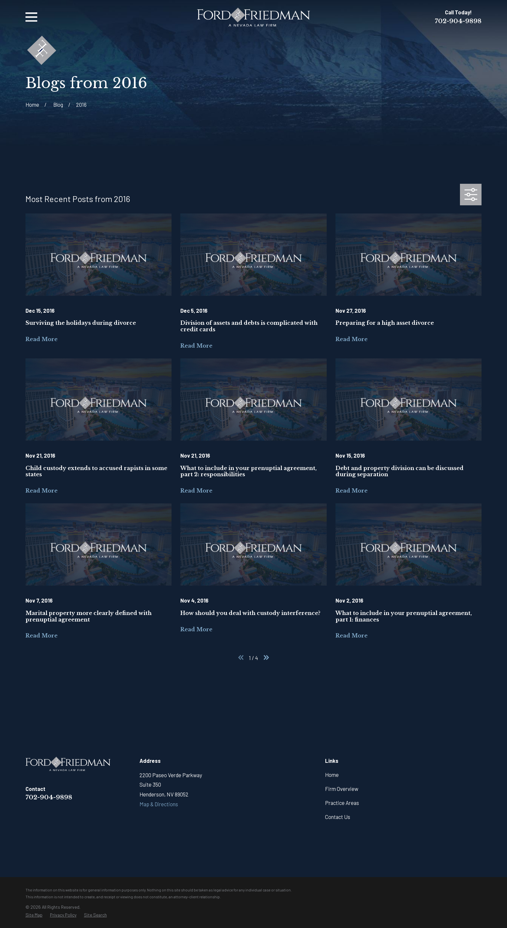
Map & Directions (158, 804)
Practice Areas (342, 802)
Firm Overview (341, 788)
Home (332, 774)
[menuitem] (33, 915)
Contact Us (337, 816)
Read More (41, 339)
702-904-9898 (458, 21)
